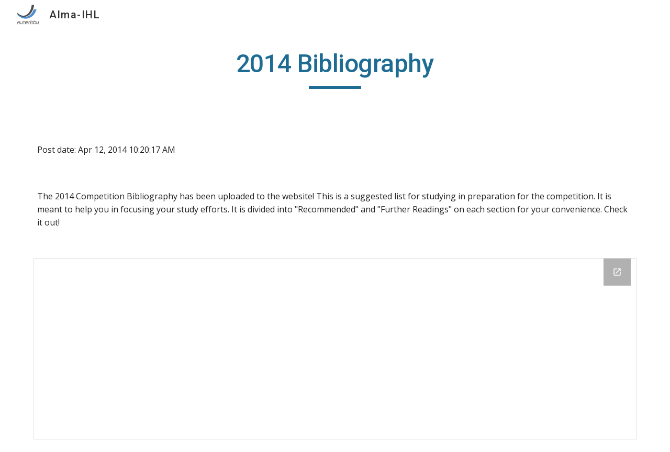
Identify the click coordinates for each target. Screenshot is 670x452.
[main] (335, 68)
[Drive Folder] (335, 348)
